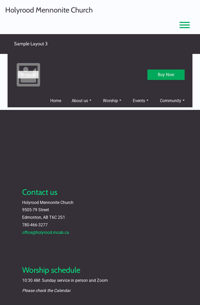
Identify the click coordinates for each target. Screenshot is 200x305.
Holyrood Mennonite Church (49, 9)
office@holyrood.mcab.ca (45, 232)
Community (172, 100)
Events (140, 100)
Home (55, 100)
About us (81, 100)
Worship (112, 100)
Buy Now (166, 74)
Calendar (62, 290)
